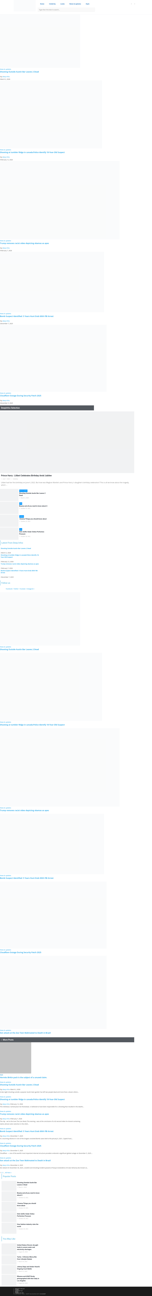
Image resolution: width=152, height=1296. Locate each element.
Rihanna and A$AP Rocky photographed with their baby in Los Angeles (28, 1278)
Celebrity (15, 479)
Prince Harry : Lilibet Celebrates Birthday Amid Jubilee (26, 475)
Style (21, 503)
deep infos (6, 77)
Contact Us (19, 1291)
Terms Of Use (19, 1293)
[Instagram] (135, 4)
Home (17, 1289)
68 (6, 1173)
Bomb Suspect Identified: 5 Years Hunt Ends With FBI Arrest (26, 316)
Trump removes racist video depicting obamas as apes (24, 243)
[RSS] (137, 4)
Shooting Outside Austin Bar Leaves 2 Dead (19, 71)
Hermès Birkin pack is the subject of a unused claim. (23, 1077)
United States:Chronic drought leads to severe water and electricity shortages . (27, 1247)
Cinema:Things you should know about (33, 519)
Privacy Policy (20, 1288)
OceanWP (43, 1294)
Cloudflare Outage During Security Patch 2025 (20, 395)
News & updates (5, 69)
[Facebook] (131, 4)
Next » (9, 1173)
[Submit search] (66, 10)
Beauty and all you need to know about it (33, 506)
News (17, 1292)
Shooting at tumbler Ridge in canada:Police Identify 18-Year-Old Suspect (32, 152)
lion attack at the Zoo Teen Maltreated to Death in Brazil (25, 1033)
